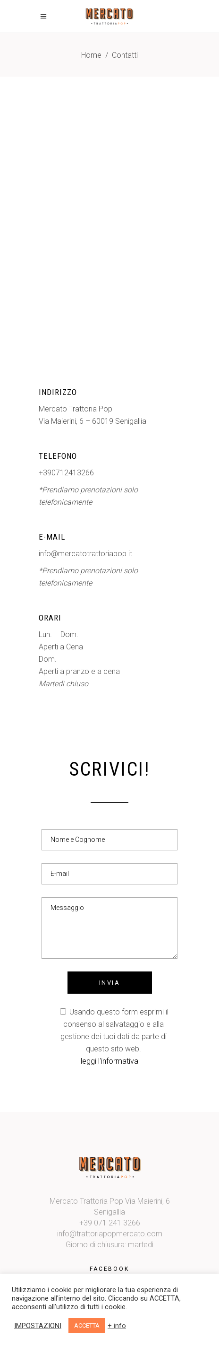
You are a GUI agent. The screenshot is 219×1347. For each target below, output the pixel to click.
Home (91, 55)
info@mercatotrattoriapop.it (85, 553)
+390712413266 (66, 472)
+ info (117, 1325)
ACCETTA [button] (87, 1325)
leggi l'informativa (109, 1061)
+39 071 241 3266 (109, 1222)
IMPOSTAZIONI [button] (37, 1325)
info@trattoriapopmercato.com (109, 1233)
